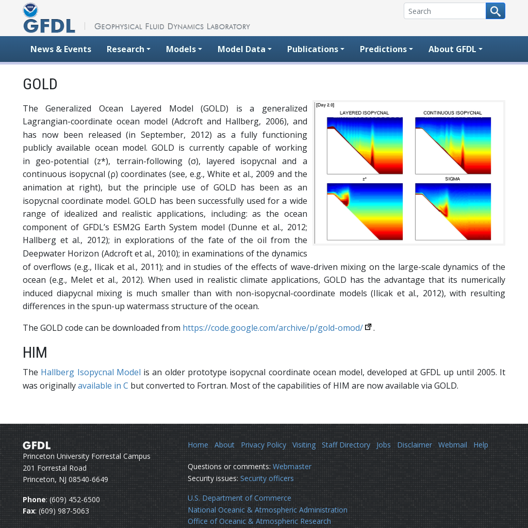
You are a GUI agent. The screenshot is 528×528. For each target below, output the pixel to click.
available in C (103, 385)
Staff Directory (346, 445)
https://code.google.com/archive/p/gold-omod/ (273, 327)
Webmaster (292, 466)
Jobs (383, 445)
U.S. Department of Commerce (239, 498)
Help (480, 445)
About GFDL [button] (452, 49)
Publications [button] (312, 49)
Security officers (267, 478)
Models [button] (181, 49)
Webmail (452, 445)
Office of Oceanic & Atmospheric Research (259, 521)
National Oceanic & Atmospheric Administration (268, 510)
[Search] (445, 11)
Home (198, 445)
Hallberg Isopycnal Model (91, 372)
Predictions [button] (383, 49)
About (224, 445)
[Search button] (495, 11)
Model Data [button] (242, 49)
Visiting (304, 445)
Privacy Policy (263, 445)
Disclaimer (414, 445)
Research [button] (125, 49)
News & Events (60, 49)
